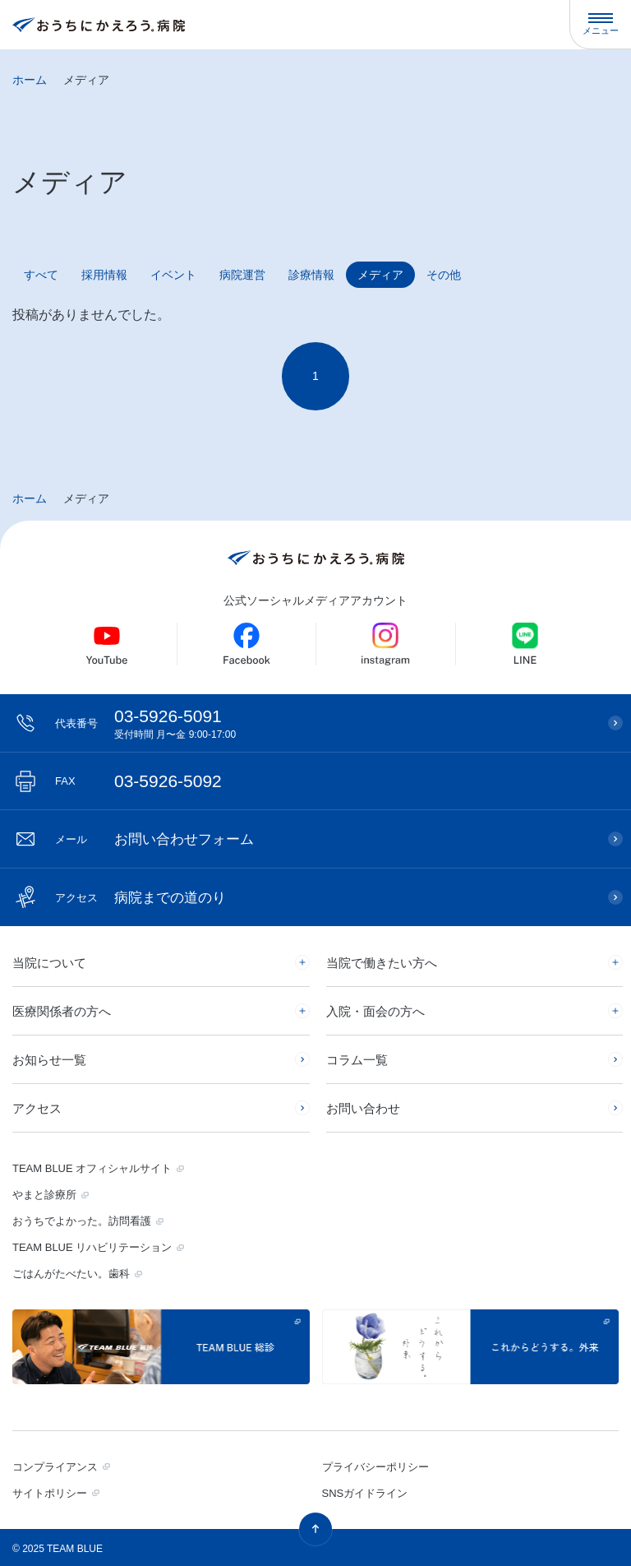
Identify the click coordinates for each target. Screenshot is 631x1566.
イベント (173, 274)
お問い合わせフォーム (154, 839)
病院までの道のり (140, 898)
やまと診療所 (44, 1194)
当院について (49, 963)
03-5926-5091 (323, 723)
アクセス (37, 1108)
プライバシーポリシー (375, 1467)
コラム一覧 (357, 1060)
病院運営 (242, 274)
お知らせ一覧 (49, 1060)
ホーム (29, 80)
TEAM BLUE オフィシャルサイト (92, 1168)
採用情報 (104, 274)
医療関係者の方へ (61, 1011)
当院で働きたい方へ (381, 963)
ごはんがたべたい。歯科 (71, 1273)
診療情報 (311, 274)
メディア (380, 274)
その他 (443, 274)
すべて (41, 274)
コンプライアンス (55, 1467)
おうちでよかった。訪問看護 (81, 1221)
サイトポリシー (49, 1493)
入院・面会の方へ (375, 1011)
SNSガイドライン (365, 1493)
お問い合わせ (363, 1108)
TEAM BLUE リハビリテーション (92, 1247)
